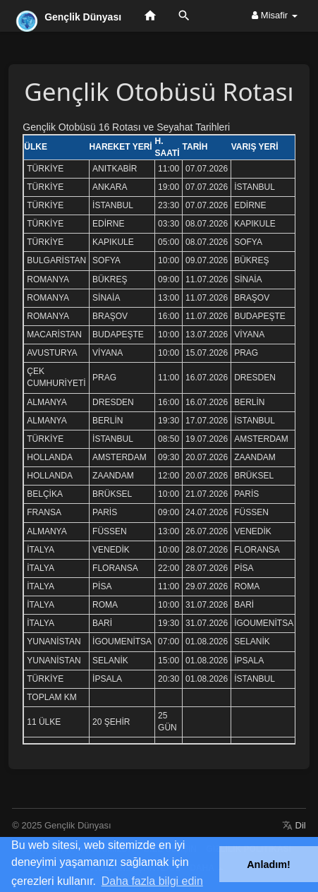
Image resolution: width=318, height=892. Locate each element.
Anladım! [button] (269, 864)
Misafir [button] (275, 15)
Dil (294, 825)
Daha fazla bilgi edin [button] (152, 881)
